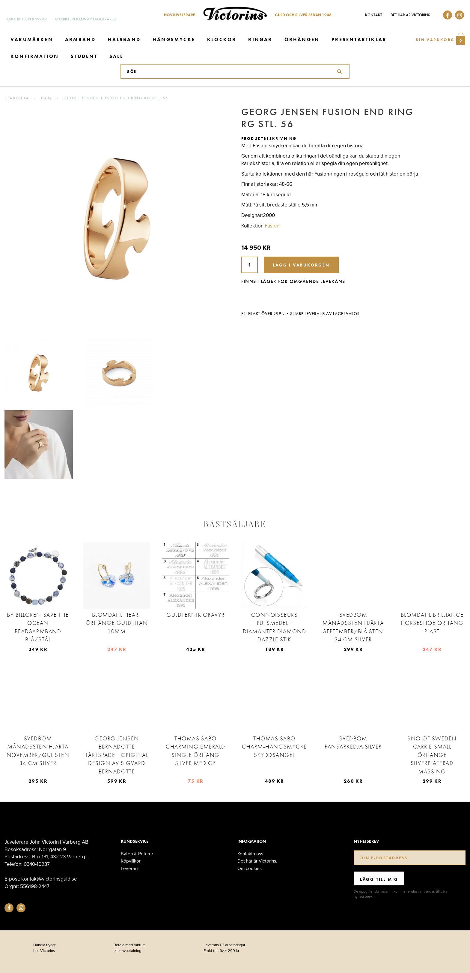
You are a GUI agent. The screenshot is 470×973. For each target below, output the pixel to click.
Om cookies (249, 868)
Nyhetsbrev (366, 841)
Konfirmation (34, 56)
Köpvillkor (131, 860)
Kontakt (373, 14)
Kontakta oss (250, 853)
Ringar (260, 39)
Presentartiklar (359, 39)
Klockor (221, 39)
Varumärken (31, 39)
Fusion (272, 226)
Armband (80, 39)
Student (84, 56)
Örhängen (302, 39)
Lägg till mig (379, 879)
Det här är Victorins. (257, 860)
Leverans (130, 868)
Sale (116, 56)
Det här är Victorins (410, 14)
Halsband (124, 39)
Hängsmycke (174, 39)
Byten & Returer (137, 853)
